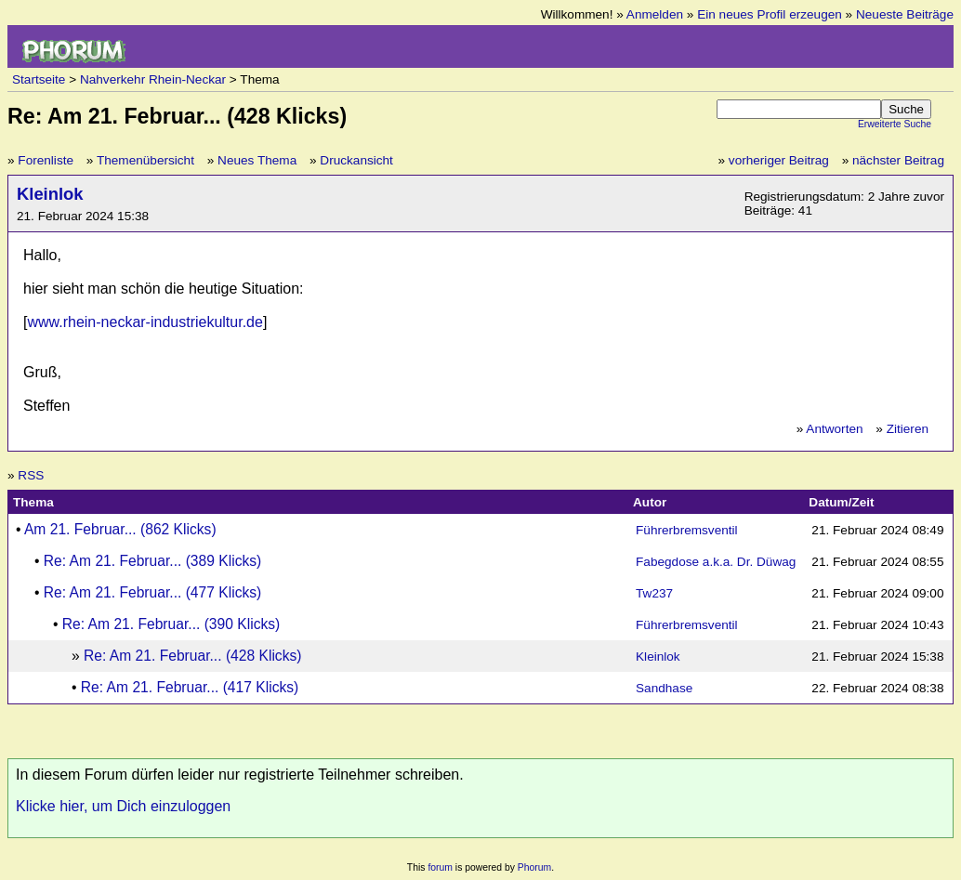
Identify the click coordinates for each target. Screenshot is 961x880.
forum (440, 867)
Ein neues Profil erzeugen (769, 14)
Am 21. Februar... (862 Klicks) (120, 529)
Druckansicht (356, 160)
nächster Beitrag (898, 160)
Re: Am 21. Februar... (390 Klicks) (171, 624)
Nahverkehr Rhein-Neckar (153, 79)
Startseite (38, 79)
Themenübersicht (145, 160)
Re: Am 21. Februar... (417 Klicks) (189, 687)
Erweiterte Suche (894, 124)
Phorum (534, 867)
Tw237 (654, 593)
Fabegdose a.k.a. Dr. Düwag (716, 562)
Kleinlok (50, 194)
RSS (31, 475)
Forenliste (45, 160)
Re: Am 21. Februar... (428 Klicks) (192, 655)
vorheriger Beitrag (779, 160)
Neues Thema (256, 160)
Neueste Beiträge (905, 14)
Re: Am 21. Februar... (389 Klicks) (152, 561)
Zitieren (907, 429)
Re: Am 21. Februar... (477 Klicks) (152, 592)
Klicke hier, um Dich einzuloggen (123, 806)
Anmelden (654, 14)
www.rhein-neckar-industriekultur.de (144, 322)
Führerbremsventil (687, 530)
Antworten (834, 429)
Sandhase (664, 688)
